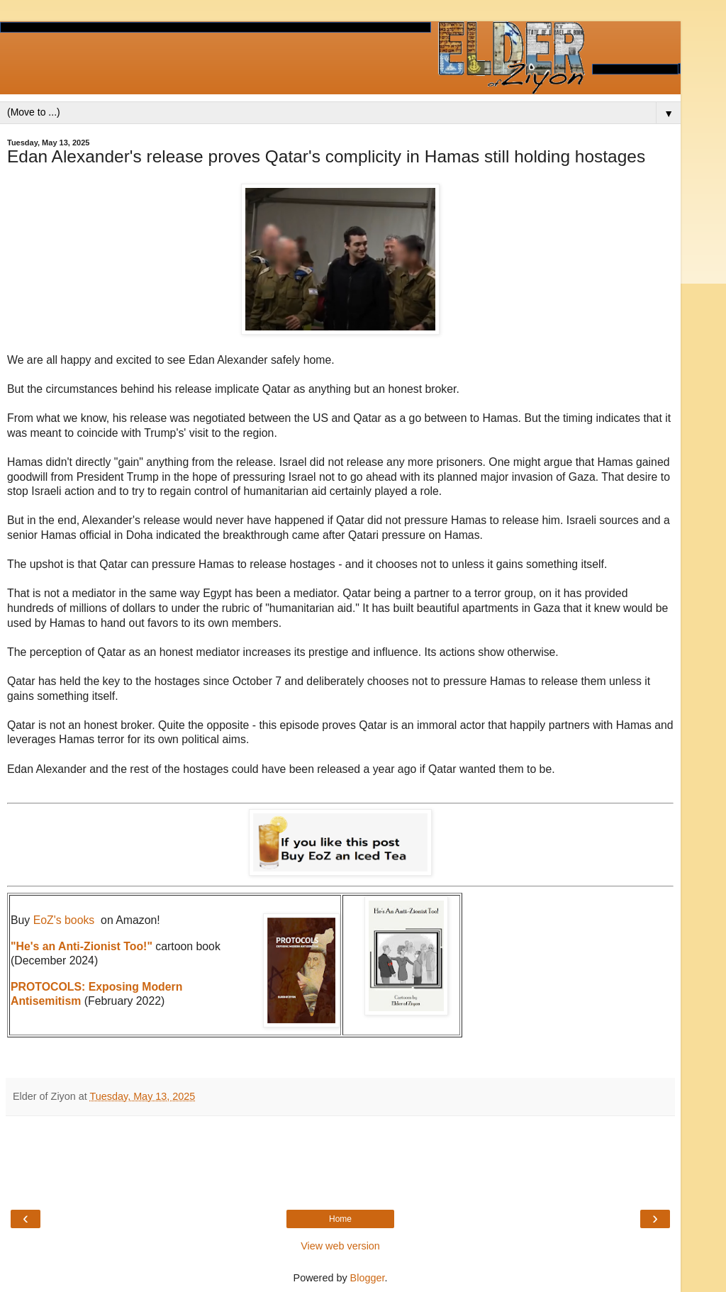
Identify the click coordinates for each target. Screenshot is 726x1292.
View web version (340, 1246)
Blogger (367, 1277)
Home (340, 1219)
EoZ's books (64, 920)
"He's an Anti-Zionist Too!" (81, 946)
